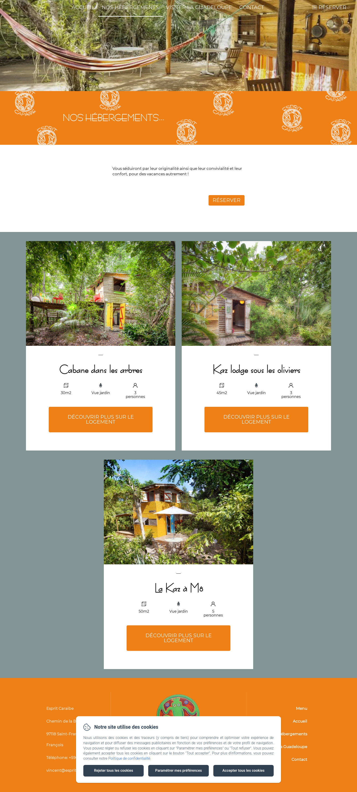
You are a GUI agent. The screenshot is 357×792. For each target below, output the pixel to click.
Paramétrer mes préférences (178, 770)
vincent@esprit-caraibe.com (74, 770)
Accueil (83, 7)
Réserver (226, 200)
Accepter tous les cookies (243, 770)
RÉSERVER (332, 7)
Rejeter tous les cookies (113, 770)
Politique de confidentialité (129, 758)
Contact (251, 7)
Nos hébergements (130, 7)
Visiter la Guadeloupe (199, 7)
